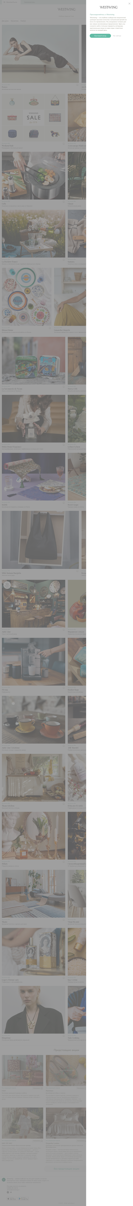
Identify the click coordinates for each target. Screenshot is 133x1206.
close (129, 4)
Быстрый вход (100, 36)
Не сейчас (117, 36)
